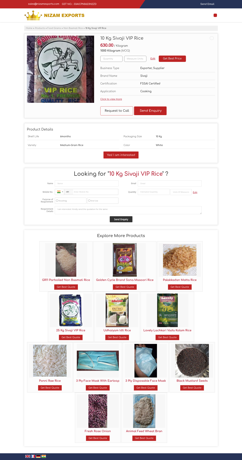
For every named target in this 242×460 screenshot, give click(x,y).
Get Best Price (172, 58)
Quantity (132, 192)
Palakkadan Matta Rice (180, 280)
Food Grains (54, 28)
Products (40, 28)
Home (29, 28)
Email (133, 183)
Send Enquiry (151, 110)
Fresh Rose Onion (98, 431)
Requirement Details (47, 210)
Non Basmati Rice (73, 28)
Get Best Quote (66, 287)
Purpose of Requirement (47, 200)
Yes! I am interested (121, 155)
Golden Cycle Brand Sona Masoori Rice (124, 280)
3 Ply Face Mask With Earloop (97, 380)
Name (50, 183)
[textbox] (135, 59)
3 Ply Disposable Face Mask (145, 380)
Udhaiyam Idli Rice (117, 330)
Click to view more (111, 99)
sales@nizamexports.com (43, 4)
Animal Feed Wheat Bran (144, 431)
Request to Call (117, 110)
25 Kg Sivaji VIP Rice (70, 330)
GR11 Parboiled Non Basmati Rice (66, 280)
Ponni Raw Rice (50, 380)
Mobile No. (48, 192)
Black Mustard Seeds (192, 380)
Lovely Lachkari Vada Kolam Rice (167, 330)
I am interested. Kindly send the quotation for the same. (128, 210)
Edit (152, 58)
